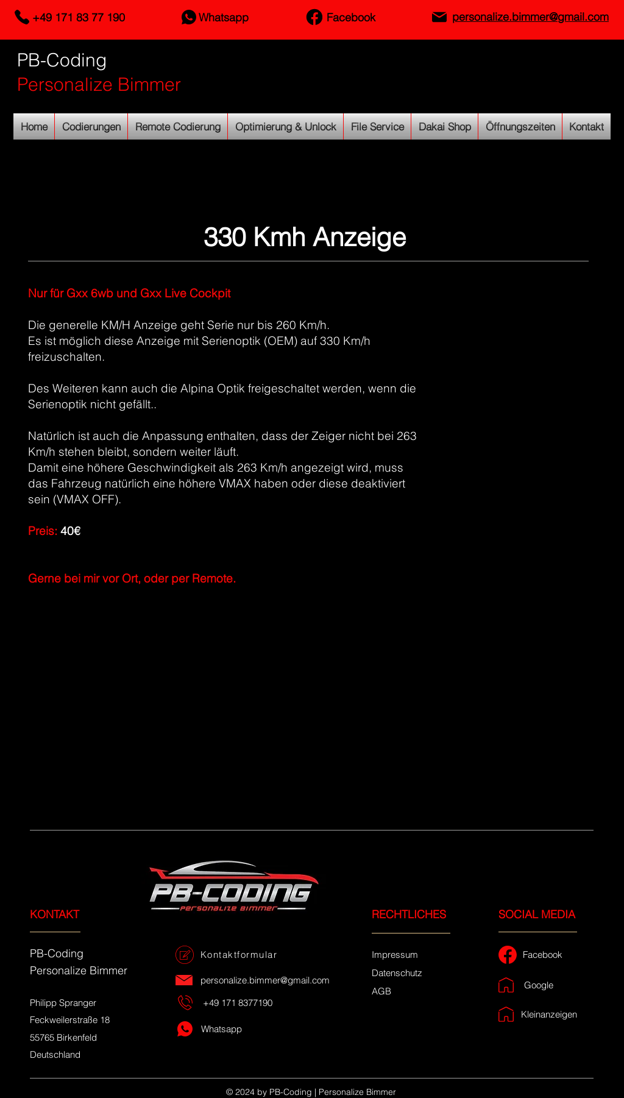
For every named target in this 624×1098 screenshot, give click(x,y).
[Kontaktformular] (240, 954)
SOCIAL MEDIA (536, 914)
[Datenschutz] (397, 972)
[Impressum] (395, 954)
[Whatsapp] (188, 17)
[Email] (439, 17)
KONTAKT (54, 914)
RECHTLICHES (409, 914)
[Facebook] (314, 17)
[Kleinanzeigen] (550, 1014)
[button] (312, 706)
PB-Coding (62, 60)
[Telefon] (21, 17)
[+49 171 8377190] (238, 1002)
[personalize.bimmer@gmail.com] (266, 980)
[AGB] (381, 991)
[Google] (540, 985)
